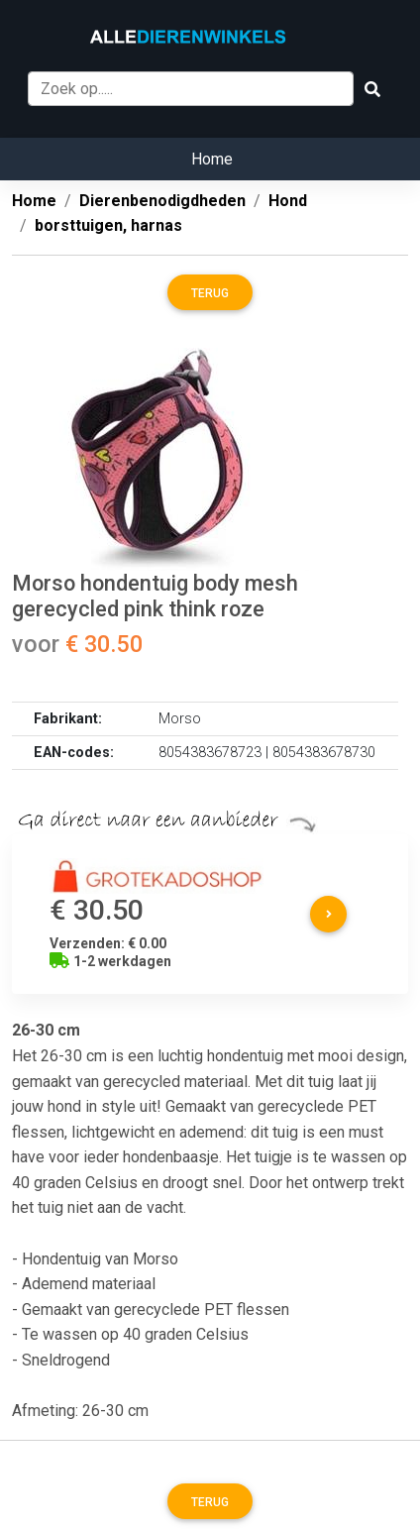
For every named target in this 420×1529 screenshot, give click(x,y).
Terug (210, 293)
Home (212, 159)
